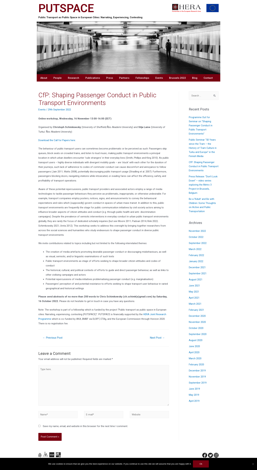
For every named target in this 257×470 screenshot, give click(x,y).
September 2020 (198, 334)
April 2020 (194, 352)
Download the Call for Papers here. (57, 140)
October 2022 (196, 237)
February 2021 (196, 310)
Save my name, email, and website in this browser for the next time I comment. (85, 426)
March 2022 (195, 249)
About (43, 77)
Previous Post (52, 337)
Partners (124, 77)
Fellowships (142, 77)
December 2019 (197, 370)
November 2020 (197, 322)
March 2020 (195, 358)
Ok (200, 464)
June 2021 (194, 285)
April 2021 (194, 297)
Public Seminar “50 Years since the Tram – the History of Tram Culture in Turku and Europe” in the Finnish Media (203, 148)
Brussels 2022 (177, 77)
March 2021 (195, 304)
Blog (194, 77)
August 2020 (195, 340)
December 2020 (197, 316)
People (57, 77)
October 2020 (196, 328)
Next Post (157, 337)
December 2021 (197, 267)
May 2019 (194, 395)
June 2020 (194, 346)
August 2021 (195, 279)
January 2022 (196, 261)
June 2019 (194, 388)
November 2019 (197, 376)
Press (109, 77)
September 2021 (198, 273)
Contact (208, 77)
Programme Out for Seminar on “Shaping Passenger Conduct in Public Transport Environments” (200, 125)
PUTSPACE (66, 8)
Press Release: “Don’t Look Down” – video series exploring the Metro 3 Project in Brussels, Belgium (203, 184)
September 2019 (198, 382)
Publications (92, 77)
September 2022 (198, 243)
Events (159, 77)
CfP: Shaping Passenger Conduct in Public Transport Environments (203, 166)
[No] (253, 464)
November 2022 (197, 231)
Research (73, 77)
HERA (146, 314)
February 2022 (196, 255)
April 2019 (194, 401)
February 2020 (196, 364)
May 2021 (194, 291)
